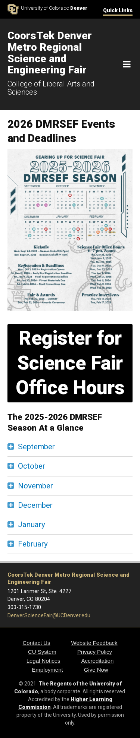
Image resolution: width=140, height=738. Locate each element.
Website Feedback (94, 643)
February (33, 543)
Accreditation (97, 661)
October (31, 466)
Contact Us (36, 643)
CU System (42, 652)
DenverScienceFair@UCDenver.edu (48, 615)
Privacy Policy (94, 652)
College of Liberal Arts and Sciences (50, 87)
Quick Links (118, 10)
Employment (47, 669)
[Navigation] (127, 64)
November (35, 485)
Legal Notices (43, 661)
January (31, 524)
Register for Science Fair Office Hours (70, 363)
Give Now (96, 669)
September (36, 446)
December (35, 505)
